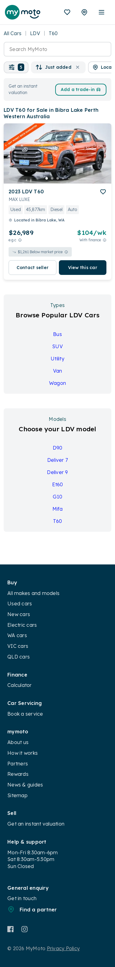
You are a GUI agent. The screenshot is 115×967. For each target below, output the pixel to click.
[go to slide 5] (68, 178)
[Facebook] (10, 929)
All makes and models (33, 593)
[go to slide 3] (57, 178)
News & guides (25, 785)
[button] (16, 67)
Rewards (18, 774)
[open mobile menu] (101, 12)
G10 (58, 497)
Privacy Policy (63, 948)
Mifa (57, 509)
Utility (57, 359)
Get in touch (21, 898)
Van (57, 371)
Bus (57, 334)
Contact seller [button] (33, 267)
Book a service (25, 714)
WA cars (17, 635)
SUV (57, 346)
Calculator (19, 685)
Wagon (57, 383)
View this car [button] (82, 267)
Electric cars (22, 625)
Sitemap (17, 795)
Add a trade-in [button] (81, 89)
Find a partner (32, 909)
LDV (35, 33)
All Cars (12, 33)
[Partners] (84, 12)
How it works (22, 753)
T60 (57, 521)
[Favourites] (67, 12)
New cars (18, 614)
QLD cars (18, 657)
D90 (58, 448)
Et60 (57, 484)
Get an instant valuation (35, 824)
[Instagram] (24, 929)
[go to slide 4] (63, 178)
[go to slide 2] (52, 178)
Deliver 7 (57, 460)
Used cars (19, 603)
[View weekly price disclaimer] (104, 240)
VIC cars (17, 646)
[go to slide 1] (46, 178)
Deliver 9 (57, 472)
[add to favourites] (103, 192)
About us (18, 742)
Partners (17, 764)
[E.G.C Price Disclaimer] (20, 240)
